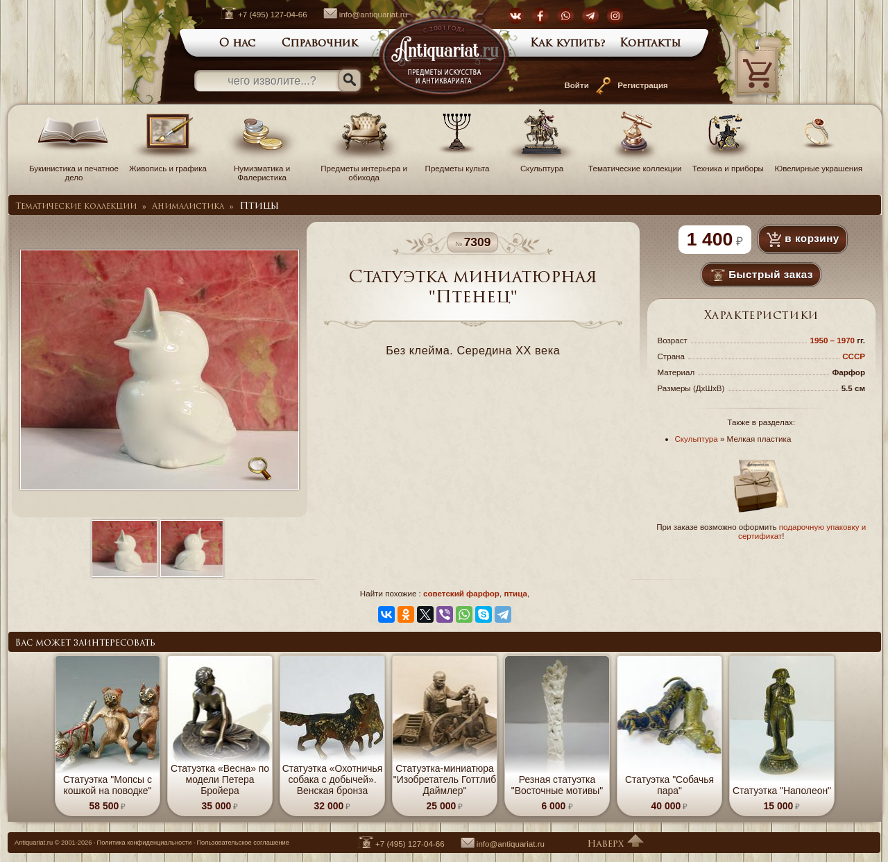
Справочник (320, 43)
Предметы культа (457, 164)
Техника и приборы (728, 164)
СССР (853, 356)
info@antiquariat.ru (358, 14)
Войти (576, 84)
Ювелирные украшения (818, 164)
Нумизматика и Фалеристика (262, 168)
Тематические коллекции (634, 164)
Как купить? (568, 43)
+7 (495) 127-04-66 (256, 14)
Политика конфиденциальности (144, 842)
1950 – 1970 (833, 340)
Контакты (650, 43)
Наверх (615, 844)
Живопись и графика (168, 164)
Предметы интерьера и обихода (364, 168)
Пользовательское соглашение (242, 842)
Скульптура (542, 164)
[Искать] (350, 80)
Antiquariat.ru (34, 842)
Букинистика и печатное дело (74, 168)
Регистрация (642, 84)
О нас (237, 43)
